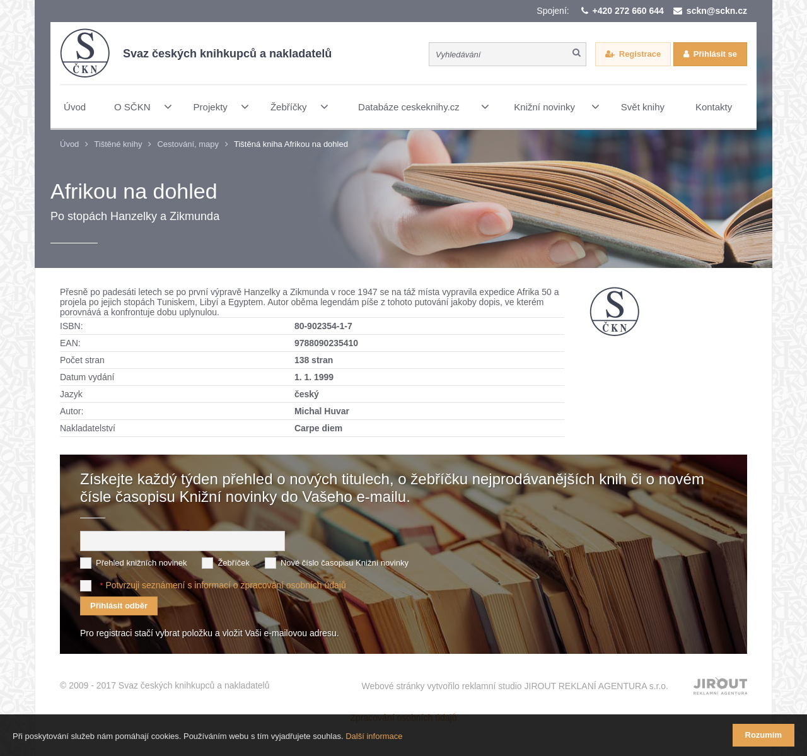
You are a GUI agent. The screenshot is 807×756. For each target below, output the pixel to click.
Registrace (640, 54)
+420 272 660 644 (628, 11)
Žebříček (234, 562)
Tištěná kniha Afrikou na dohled (291, 144)
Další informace (373, 736)
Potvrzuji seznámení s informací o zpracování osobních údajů (225, 585)
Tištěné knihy (118, 144)
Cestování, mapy (188, 144)
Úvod (69, 144)
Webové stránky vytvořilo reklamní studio (514, 686)
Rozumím (763, 735)
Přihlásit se (715, 54)
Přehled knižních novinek (141, 562)
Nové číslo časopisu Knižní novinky (345, 562)
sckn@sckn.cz (717, 11)
